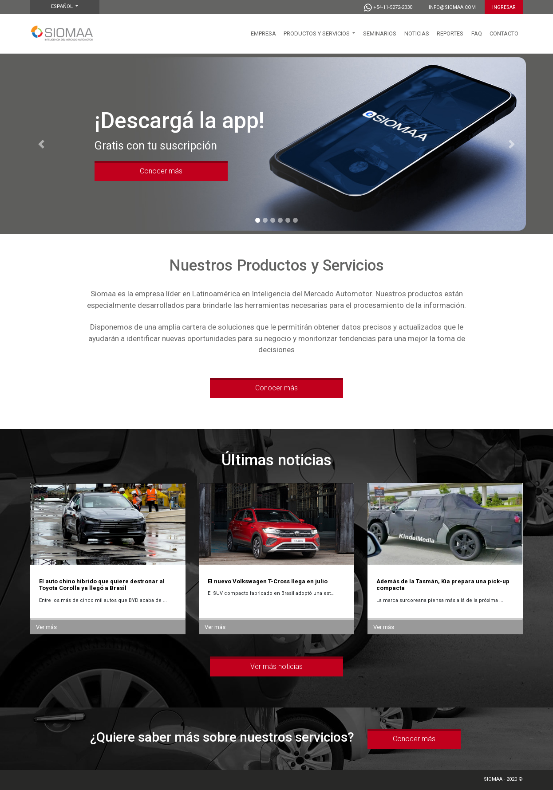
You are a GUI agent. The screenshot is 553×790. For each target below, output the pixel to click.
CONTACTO (504, 33)
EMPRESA (263, 33)
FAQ (476, 33)
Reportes (450, 33)
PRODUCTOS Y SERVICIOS (317, 33)
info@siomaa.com (452, 7)
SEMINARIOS (379, 33)
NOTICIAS (416, 33)
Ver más (46, 627)
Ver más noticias (276, 666)
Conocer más (161, 171)
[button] (41, 144)
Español (62, 6)
